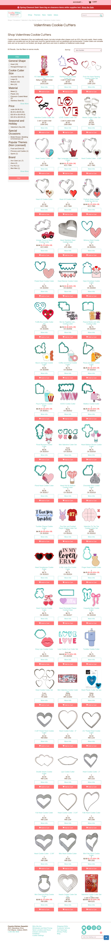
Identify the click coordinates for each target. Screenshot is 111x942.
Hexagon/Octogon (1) (17, 67)
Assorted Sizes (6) (16, 77)
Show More (24, 104)
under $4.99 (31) (16, 109)
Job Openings (62, 930)
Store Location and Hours (41, 930)
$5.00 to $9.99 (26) (16, 112)
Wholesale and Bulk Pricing (42, 928)
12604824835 (13, 932)
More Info (44, 87)
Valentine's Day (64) (17, 127)
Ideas (56, 15)
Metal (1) (13, 91)
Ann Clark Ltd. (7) (16, 161)
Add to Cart (44, 92)
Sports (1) (13, 154)
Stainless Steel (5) (16, 100)
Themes (37, 15)
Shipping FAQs (62, 926)
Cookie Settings (38, 935)
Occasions (16, 20)
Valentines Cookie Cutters (52, 20)
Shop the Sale (88, 7)
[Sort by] (88, 50)
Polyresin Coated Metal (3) (18, 97)
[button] (106, 937)
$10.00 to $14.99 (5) (17, 114)
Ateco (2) (13, 163)
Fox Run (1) (14, 166)
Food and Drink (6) (16, 148)
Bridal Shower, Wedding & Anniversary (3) (18, 138)
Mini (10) (13, 84)
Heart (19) (13, 64)
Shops (10, 20)
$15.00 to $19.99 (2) (17, 117)
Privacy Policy (62, 932)
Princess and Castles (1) (18, 151)
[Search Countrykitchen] (92, 15)
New (44, 15)
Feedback (36, 933)
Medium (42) (14, 82)
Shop (30, 15)
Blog (58, 933)
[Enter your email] (92, 937)
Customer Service (63, 928)
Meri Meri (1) (14, 168)
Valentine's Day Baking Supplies (31, 20)
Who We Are (37, 926)
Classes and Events (39, 932)
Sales (49, 15)
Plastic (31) (14, 94)
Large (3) (13, 79)
